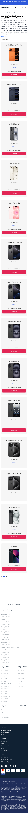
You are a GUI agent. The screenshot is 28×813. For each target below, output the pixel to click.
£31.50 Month (14, 536)
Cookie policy (4, 757)
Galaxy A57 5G (5, 649)
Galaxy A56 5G (5, 652)
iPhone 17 (4, 676)
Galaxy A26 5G (5, 660)
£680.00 (14, 186)
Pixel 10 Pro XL (22, 671)
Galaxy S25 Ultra (5, 621)
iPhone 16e (4, 694)
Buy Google (22, 667)
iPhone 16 (4, 691)
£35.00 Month (14, 390)
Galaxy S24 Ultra (5, 642)
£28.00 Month (14, 430)
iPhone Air (4, 678)
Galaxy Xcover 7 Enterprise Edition (10, 647)
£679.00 (14, 496)
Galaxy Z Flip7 (5, 634)
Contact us (4, 741)
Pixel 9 (20, 681)
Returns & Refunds (6, 746)
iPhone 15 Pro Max (6, 696)
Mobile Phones (5, 732)
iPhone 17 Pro (5, 673)
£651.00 (14, 146)
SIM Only (3, 727)
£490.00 (14, 529)
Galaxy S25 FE (5, 627)
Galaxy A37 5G (5, 655)
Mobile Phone (9, 13)
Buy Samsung (6, 610)
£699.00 (14, 462)
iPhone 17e (4, 681)
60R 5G (3, 710)
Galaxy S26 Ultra (5, 614)
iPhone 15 (4, 701)
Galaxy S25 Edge (5, 624)
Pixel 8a (20, 686)
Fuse (21, 710)
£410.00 (14, 423)
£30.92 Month (14, 232)
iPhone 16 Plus (5, 688)
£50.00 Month (14, 114)
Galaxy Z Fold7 (5, 632)
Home (2, 13)
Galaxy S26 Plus (5, 616)
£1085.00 (14, 107)
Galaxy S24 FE (5, 639)
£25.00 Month (14, 569)
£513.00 (14, 383)
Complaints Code (6, 750)
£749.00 (14, 304)
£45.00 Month (14, 272)
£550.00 (14, 225)
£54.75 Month (14, 74)
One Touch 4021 (5, 717)
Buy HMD (23, 706)
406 (2, 715)
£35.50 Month (14, 153)
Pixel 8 (20, 683)
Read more (4, 36)
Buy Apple (5, 667)
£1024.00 (14, 67)
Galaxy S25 (4, 629)
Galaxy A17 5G (5, 662)
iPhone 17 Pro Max (6, 671)
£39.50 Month (14, 311)
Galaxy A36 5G (5, 657)
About (3, 748)
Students (3, 734)
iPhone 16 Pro (5, 686)
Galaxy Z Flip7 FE (5, 637)
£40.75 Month (14, 193)
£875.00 (14, 265)
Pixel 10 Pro (21, 673)
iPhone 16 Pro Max (6, 683)
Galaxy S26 (4, 619)
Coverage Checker (6, 730)
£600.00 (14, 344)
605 (2, 712)
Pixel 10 (20, 676)
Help (2, 743)
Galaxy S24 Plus (5, 644)
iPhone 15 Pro (5, 699)
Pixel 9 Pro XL (22, 678)
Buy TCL (4, 706)
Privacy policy (5, 761)
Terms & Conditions (6, 759)
